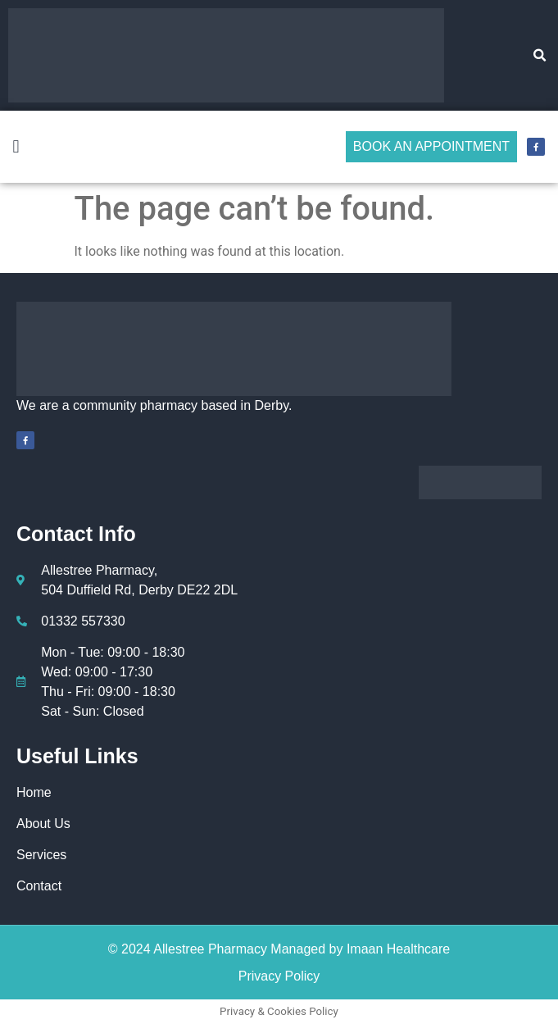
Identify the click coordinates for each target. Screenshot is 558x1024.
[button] (540, 55)
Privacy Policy (279, 976)
